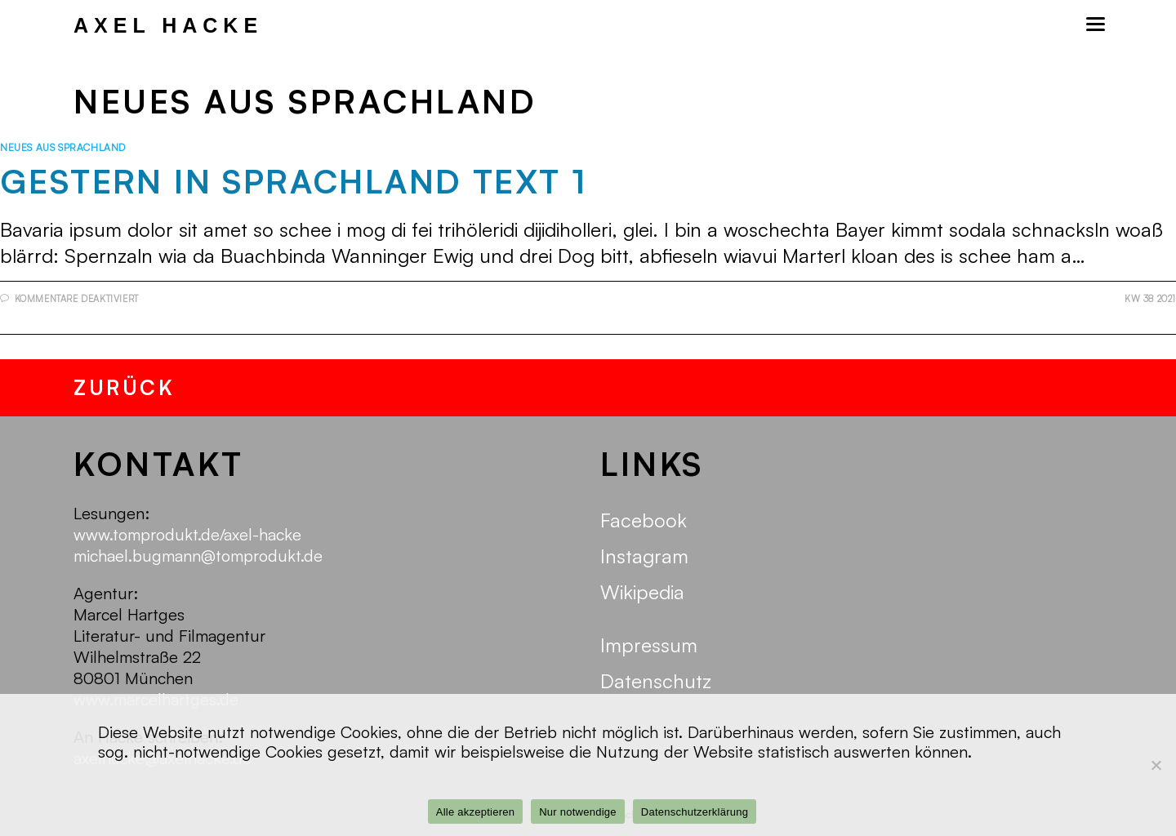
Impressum (648, 645)
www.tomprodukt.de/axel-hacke (187, 534)
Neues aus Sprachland (63, 147)
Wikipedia (642, 592)
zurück (124, 387)
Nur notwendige (578, 812)
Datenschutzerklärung (694, 812)
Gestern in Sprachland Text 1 (293, 181)
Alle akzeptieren (475, 812)
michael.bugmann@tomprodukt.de (198, 555)
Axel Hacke (168, 25)
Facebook (643, 520)
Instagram (644, 556)
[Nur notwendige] (1155, 765)
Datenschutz (655, 681)
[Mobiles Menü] (1094, 24)
